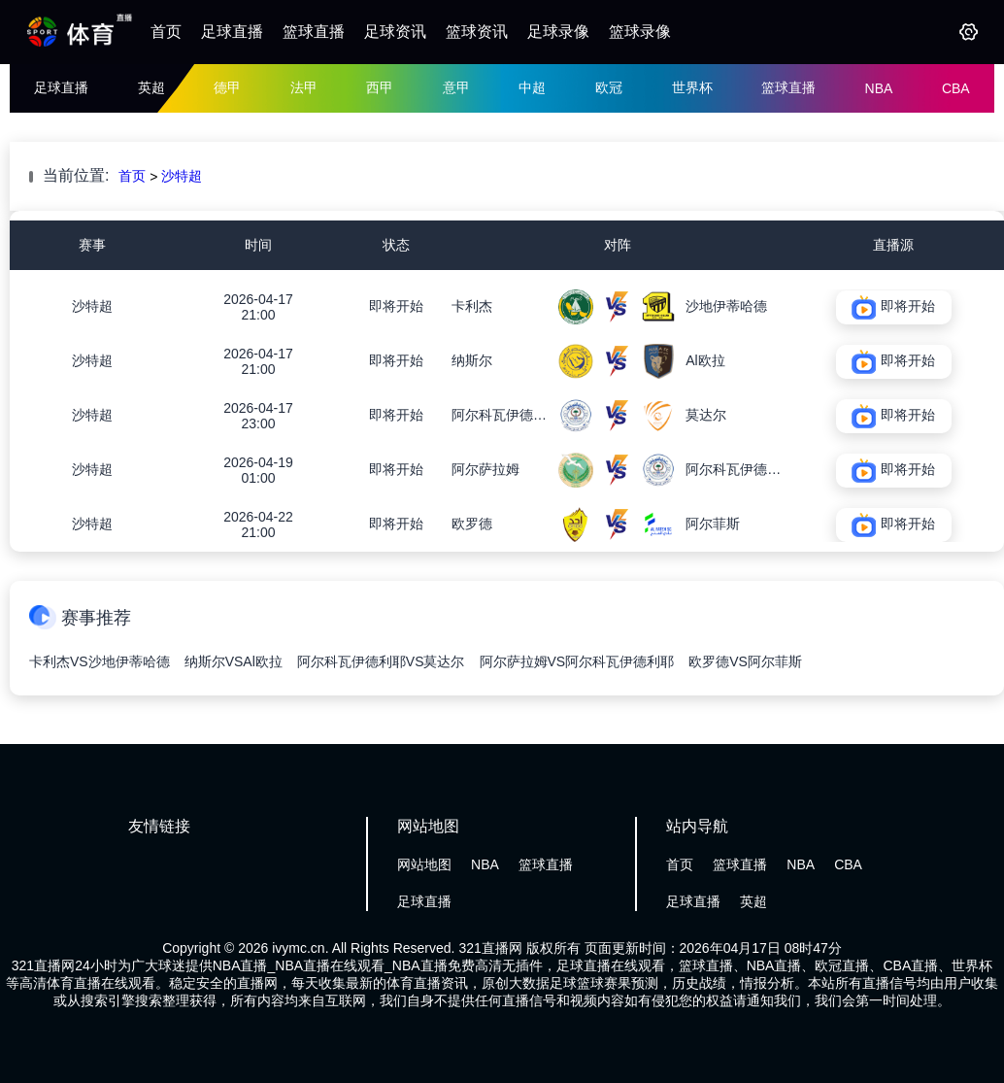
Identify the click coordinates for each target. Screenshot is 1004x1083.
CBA (956, 88)
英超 (151, 87)
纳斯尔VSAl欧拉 (233, 661)
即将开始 (396, 306)
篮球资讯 (477, 31)
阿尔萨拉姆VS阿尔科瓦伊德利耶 (577, 661)
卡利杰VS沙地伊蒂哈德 (99, 661)
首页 (166, 31)
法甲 (304, 87)
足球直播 (232, 31)
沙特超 (181, 176)
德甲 (227, 87)
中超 (532, 87)
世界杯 (692, 87)
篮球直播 (314, 31)
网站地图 (424, 864)
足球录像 (558, 31)
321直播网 (489, 948)
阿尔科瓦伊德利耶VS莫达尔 (381, 661)
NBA (879, 88)
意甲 (456, 87)
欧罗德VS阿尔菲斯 (745, 661)
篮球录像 (640, 31)
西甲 (379, 87)
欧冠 (608, 87)
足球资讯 (395, 31)
